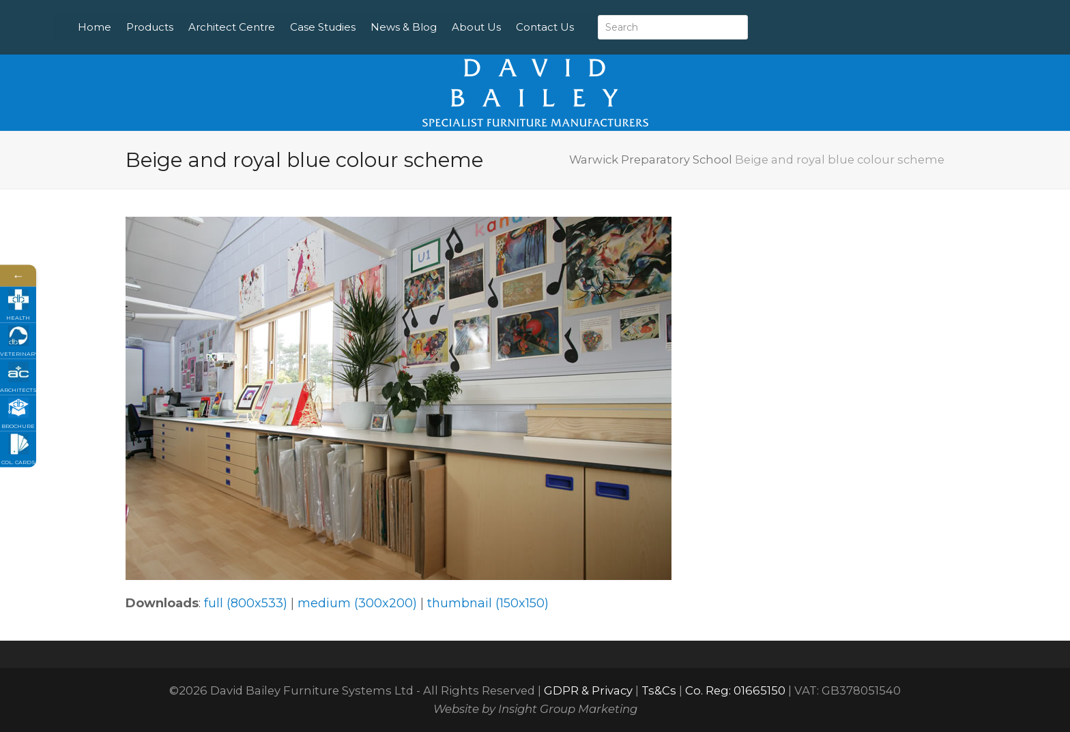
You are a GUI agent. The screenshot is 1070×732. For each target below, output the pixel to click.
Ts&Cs (658, 690)
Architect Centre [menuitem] (263, 26)
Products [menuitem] (181, 26)
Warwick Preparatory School (650, 159)
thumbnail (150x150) (488, 603)
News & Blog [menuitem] (435, 26)
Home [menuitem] (126, 26)
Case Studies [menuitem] (354, 26)
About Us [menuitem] (507, 26)
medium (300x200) (357, 603)
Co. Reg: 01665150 (735, 690)
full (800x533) (245, 603)
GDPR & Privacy (588, 690)
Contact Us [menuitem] (576, 26)
